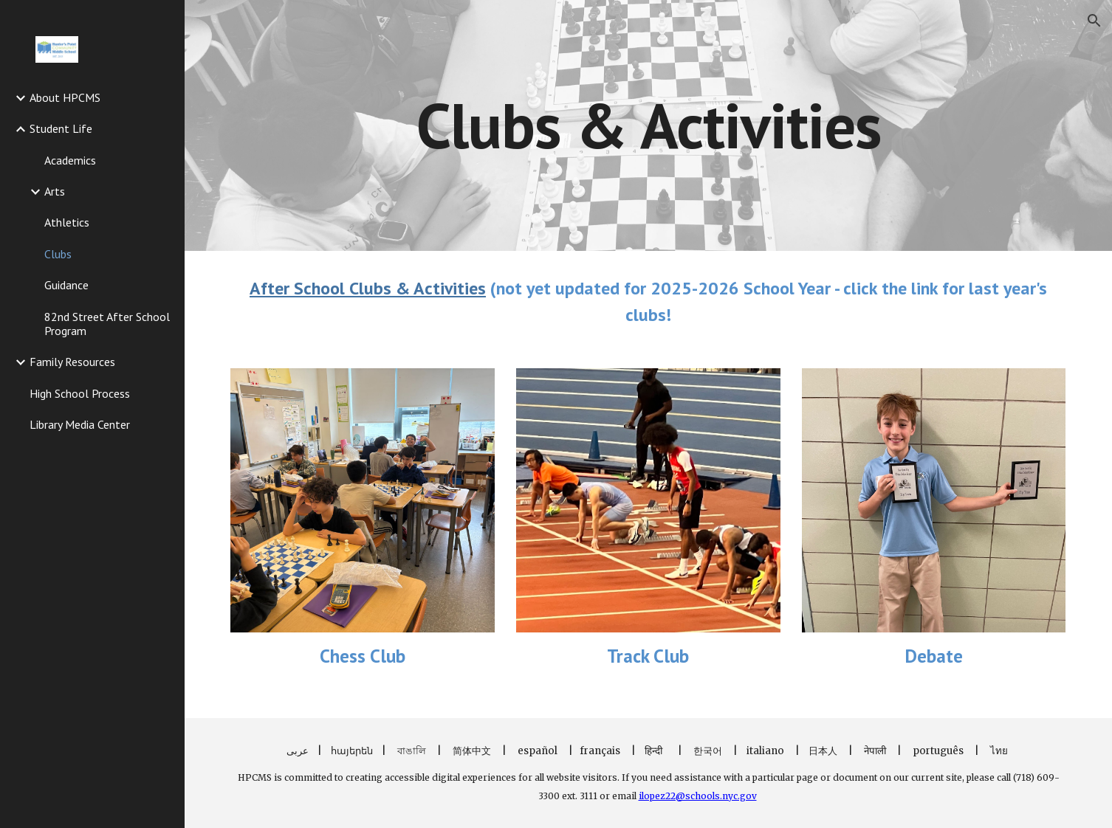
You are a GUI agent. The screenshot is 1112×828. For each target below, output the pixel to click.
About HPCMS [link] (65, 97)
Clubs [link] (58, 253)
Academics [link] (70, 160)
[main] (648, 125)
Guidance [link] (66, 284)
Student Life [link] (61, 128)
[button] (1094, 20)
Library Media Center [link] (80, 424)
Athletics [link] (66, 222)
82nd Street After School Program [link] (107, 323)
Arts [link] (54, 191)
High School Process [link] (80, 393)
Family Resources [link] (72, 361)
